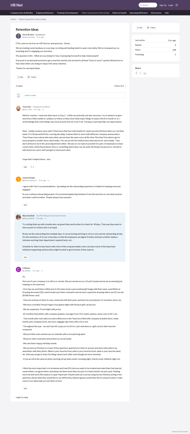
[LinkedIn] (144, 73)
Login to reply (30, 95)
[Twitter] (140, 73)
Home (13, 19)
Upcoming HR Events (139, 13)
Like (21, 77)
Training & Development (67, 13)
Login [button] (170, 5)
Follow (33, 77)
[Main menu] (176, 5)
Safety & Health (119, 13)
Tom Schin (26, 107)
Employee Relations (45, 13)
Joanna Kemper (28, 178)
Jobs (167, 13)
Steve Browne (34, 35)
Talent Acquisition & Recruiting (95, 13)
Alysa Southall (28, 216)
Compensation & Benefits (22, 13)
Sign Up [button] (163, 5)
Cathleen (26, 268)
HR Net (17, 5)
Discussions (156, 13)
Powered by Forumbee (180, 432)
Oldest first (119, 86)
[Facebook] (136, 73)
